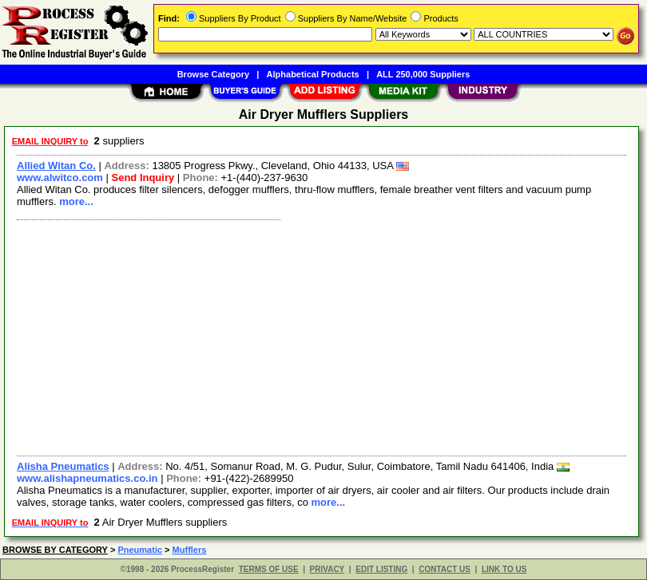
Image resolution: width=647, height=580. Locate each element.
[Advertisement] (318, 336)
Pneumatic (139, 549)
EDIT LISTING (381, 569)
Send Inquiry (142, 177)
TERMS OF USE (269, 569)
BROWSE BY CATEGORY (55, 549)
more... (76, 201)
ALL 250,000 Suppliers (423, 74)
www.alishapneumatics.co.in (87, 478)
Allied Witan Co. (56, 166)
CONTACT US (444, 569)
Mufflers (190, 549)
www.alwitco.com (60, 177)
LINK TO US (504, 569)
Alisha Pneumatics (63, 466)
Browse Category (213, 74)
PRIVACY (327, 569)
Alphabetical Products (313, 74)
